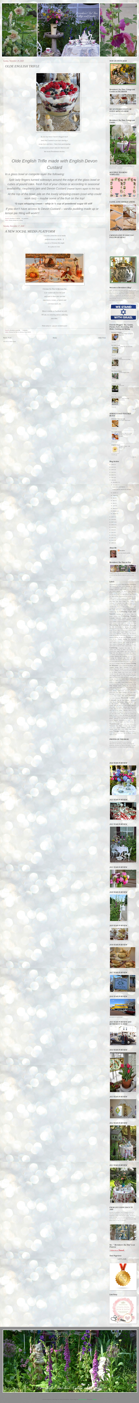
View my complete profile (124, 553)
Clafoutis (120, 609)
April (114, 505)
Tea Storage (121, 718)
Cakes (124, 601)
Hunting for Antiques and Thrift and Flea (122, 658)
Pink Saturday (115, 677)
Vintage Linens (119, 731)
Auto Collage (129, 589)
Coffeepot (124, 609)
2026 (112, 464)
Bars (122, 591)
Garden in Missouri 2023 (118, 644)
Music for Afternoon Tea (123, 670)
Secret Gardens (116, 684)
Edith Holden (112, 632)
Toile (135, 721)
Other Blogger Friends (114, 675)
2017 (112, 522)
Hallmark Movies (112, 651)
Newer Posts (7, 338)
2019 (112, 517)
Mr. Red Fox (111, 670)
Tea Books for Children (120, 694)
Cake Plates (119, 601)
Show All (134, 409)
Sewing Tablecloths (127, 684)
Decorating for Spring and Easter (125, 627)
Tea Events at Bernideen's (115, 698)
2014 (112, 530)
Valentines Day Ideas (115, 726)
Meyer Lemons (132, 667)
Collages (129, 609)
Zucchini (115, 734)
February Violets (127, 635)
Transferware (114, 724)
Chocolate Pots (112, 606)
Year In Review (127, 733)
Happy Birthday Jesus (122, 651)
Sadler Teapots (121, 682)
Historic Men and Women (117, 654)
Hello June (121, 385)
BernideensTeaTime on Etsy (125, 596)
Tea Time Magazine (128, 718)
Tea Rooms (131, 717)
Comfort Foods (121, 619)
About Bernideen (126, 584)
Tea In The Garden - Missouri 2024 (121, 710)
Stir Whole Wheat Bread (124, 420)
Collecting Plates (116, 616)
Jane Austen (133, 659)
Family (121, 635)
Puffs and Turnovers (125, 677)
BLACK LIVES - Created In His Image (122, 598)
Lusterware (121, 665)
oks (132, 672)
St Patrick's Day (113, 689)
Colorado (112, 618)
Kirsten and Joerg (118, 661)
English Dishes (124, 632)
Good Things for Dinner (120, 649)
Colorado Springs (131, 618)
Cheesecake (115, 604)
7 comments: (25, 330)
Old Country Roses (120, 674)
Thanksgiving (122, 720)
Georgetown (121, 648)
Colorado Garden (121, 618)
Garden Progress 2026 (124, 372)
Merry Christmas (124, 667)
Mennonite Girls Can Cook (118, 419)
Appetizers (116, 589)
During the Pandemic (128, 630)
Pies (110, 677)
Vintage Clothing (124, 729)
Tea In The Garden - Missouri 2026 (119, 713)
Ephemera (119, 633)
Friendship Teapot (112, 640)
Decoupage (112, 628)
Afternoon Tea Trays (130, 586)
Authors (124, 589)
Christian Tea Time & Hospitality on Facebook (119, 608)
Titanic (124, 721)
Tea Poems (122, 716)
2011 (112, 537)
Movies (134, 669)
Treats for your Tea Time (124, 359)
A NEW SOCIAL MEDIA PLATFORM (30, 231)
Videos (119, 729)
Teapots (116, 720)
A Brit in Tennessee (116, 384)
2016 (112, 524)
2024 (112, 469)
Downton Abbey (116, 630)
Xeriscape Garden (119, 733)
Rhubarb (121, 680)
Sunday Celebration (118, 690)
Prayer (119, 677)
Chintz (125, 604)
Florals (128, 637)
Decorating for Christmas (119, 625)
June (114, 500)
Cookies (114, 621)
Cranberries (123, 623)
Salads (126, 682)
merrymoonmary (82, 1399)
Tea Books (111, 694)
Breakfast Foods (120, 599)
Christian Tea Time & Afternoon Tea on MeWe (20, 332)
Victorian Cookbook (131, 727)
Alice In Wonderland (114, 588)
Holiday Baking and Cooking (16, 220)
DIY (127, 628)
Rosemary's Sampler (116, 332)
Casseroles (119, 603)
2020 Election (112, 584)
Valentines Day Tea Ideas (129, 726)
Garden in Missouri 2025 (118, 645)
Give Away (127, 648)
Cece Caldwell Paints (127, 603)
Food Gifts (134, 637)
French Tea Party (113, 639)
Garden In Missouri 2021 (118, 642)
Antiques (111, 589)
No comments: (25, 218)
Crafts (118, 623)
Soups (130, 685)
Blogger (94, 1399)
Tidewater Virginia (119, 722)
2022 (112, 475)
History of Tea (133, 654)
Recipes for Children (114, 680)
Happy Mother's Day (131, 651)
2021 (112, 477)
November (115, 485)
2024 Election (118, 584)
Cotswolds (115, 623)
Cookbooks (128, 619)
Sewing (121, 684)
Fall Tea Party (116, 635)
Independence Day (113, 659)
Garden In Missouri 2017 (121, 640)
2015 (112, 527)
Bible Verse (133, 596)
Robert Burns (133, 680)
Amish (122, 588)
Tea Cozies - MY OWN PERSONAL (125, 696)
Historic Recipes (127, 654)
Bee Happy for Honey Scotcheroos (124, 399)
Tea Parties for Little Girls (129, 715)
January (115, 513)
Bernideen (122, 550)
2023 (112, 472)
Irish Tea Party (126, 659)
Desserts (117, 628)
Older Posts (102, 338)
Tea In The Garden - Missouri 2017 (123, 702)
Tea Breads (127, 694)
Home (55, 338)
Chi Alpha (121, 604)
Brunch (130, 599)
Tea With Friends (115, 345)
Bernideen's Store (118, 594)
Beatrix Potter (127, 591)
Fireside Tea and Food (119, 637)
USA (135, 724)
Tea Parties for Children (117, 715)
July (114, 498)
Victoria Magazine (121, 727)
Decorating (133, 623)
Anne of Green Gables (130, 588)
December (115, 482)
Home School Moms (131, 656)
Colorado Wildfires (113, 619)
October (115, 492)
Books (134, 598)
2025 (112, 467)
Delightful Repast (115, 445)
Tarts (128, 692)
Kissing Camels (126, 661)
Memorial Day (126, 665)
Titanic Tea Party (130, 722)
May (114, 503)
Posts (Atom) (13, 341)
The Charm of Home (116, 371)
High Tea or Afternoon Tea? (125, 653)
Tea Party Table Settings (114, 717)
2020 (112, 480)
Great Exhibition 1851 (131, 649)
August (114, 495)
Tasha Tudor (133, 692)
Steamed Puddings (126, 689)
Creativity (128, 623)
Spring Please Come (123, 687)
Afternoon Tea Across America (118, 586)
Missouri (121, 669)
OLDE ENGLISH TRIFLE (22, 66)
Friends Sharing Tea (124, 639)
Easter (134, 630)
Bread (115, 599)
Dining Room (122, 628)
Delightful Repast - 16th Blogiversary (124, 447)
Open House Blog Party (131, 674)
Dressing (122, 630)
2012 (112, 535)
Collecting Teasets (128, 616)
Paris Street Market (131, 675)
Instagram (120, 659)
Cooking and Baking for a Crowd (124, 621)
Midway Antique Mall (114, 669)
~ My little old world (116, 358)
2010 (112, 540)
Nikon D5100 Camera (126, 672)
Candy (128, 601)
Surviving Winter (129, 690)
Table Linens (115, 692)
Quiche (131, 679)
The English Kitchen (116, 432)
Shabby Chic (125, 685)
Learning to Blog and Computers (122, 663)
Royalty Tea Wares (113, 682)
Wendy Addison (129, 731)
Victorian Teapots (113, 729)
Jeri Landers (111, 661)
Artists (120, 589)
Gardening (113, 648)
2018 (112, 519)
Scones (130, 682)
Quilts (134, 679)
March (114, 508)
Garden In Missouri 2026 (130, 645)
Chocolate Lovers (131, 604)
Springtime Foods (132, 687)
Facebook (124, 633)
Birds (110, 598)
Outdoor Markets (124, 675)
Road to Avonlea (126, 680)
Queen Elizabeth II (117, 679)
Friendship (133, 639)
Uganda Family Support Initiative (126, 724)
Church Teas (115, 609)
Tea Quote (126, 716)
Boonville (111, 599)
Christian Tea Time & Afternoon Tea (54, 289)
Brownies (126, 599)
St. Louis (120, 689)
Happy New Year (113, 653)
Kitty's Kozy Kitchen (116, 397)
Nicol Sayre (117, 672)
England (118, 632)
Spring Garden (116, 687)
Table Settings (123, 692)
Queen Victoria (125, 679)
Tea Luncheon (131, 713)
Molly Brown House (128, 669)
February (115, 511)
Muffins (116, 670)
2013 (112, 532)
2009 (112, 543)
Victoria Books (112, 727)
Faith (128, 633)
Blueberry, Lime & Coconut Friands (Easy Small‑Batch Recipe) (125, 435)
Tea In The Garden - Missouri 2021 (121, 707)
